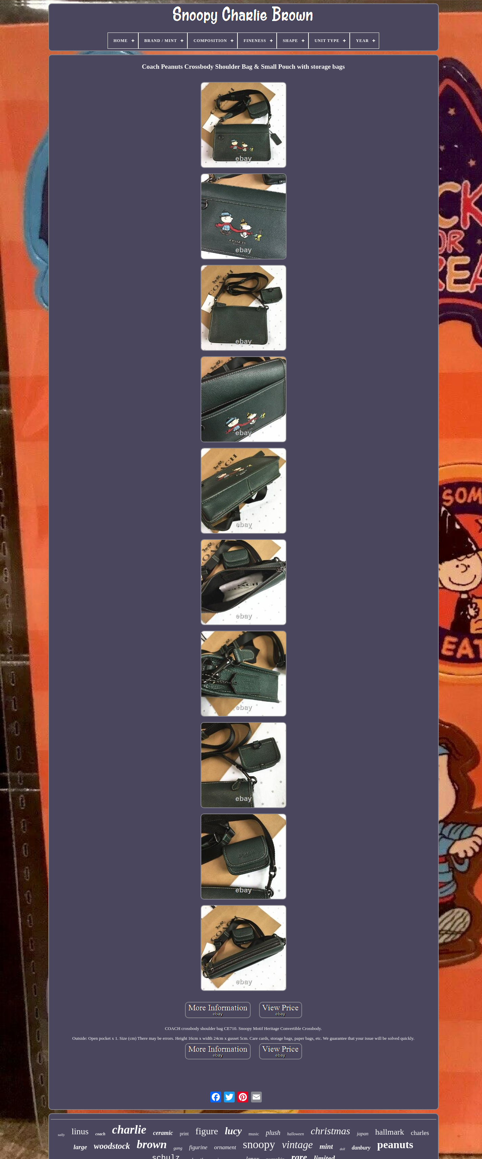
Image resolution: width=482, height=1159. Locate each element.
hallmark (389, 1132)
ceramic (163, 1133)
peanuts (395, 1144)
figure (207, 1131)
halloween (295, 1134)
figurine (198, 1147)
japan (362, 1133)
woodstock (112, 1146)
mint (326, 1146)
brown (152, 1144)
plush (273, 1132)
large (80, 1147)
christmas (330, 1130)
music (254, 1133)
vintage (297, 1145)
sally (61, 1135)
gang (178, 1148)
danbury (361, 1148)
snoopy (259, 1144)
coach (100, 1134)
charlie (129, 1129)
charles (420, 1132)
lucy (233, 1130)
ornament (225, 1147)
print (184, 1133)
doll (342, 1149)
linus (80, 1131)
